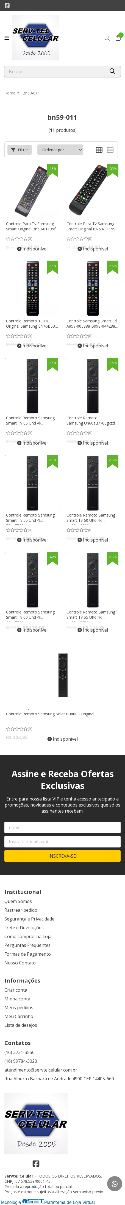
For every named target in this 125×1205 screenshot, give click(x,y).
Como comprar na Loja (27, 936)
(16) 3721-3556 (19, 1052)
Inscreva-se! (62, 856)
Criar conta (15, 990)
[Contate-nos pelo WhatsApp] (114, 1183)
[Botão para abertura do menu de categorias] (7, 38)
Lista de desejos (20, 1025)
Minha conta (17, 999)
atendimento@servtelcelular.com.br (40, 1070)
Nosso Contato (20, 963)
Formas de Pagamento (27, 954)
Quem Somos (18, 901)
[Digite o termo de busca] (54, 71)
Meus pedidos (18, 1008)
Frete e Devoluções (24, 928)
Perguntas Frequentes (27, 945)
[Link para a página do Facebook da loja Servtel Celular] (7, 5)
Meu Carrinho (18, 1016)
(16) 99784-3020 (20, 1061)
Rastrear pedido (20, 910)
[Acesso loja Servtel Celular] (107, 38)
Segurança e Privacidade (29, 919)
